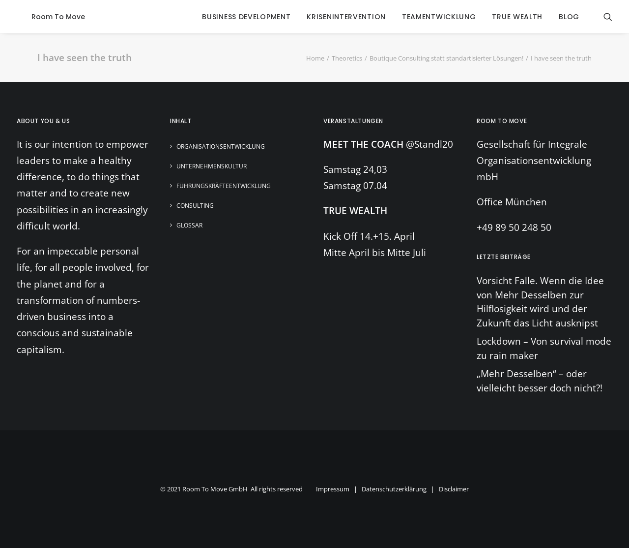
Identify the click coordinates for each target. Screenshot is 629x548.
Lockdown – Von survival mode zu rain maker (544, 348)
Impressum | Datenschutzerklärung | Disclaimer (392, 488)
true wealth (517, 17)
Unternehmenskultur (211, 166)
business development (246, 17)
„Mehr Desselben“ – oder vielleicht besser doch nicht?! (539, 380)
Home (315, 58)
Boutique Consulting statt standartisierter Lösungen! (446, 58)
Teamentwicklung (439, 17)
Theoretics (347, 58)
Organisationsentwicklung (220, 146)
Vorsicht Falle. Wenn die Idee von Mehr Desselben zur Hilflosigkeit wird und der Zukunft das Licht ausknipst (540, 301)
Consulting (195, 205)
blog (569, 17)
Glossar (189, 225)
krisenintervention (346, 17)
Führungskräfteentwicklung (223, 186)
